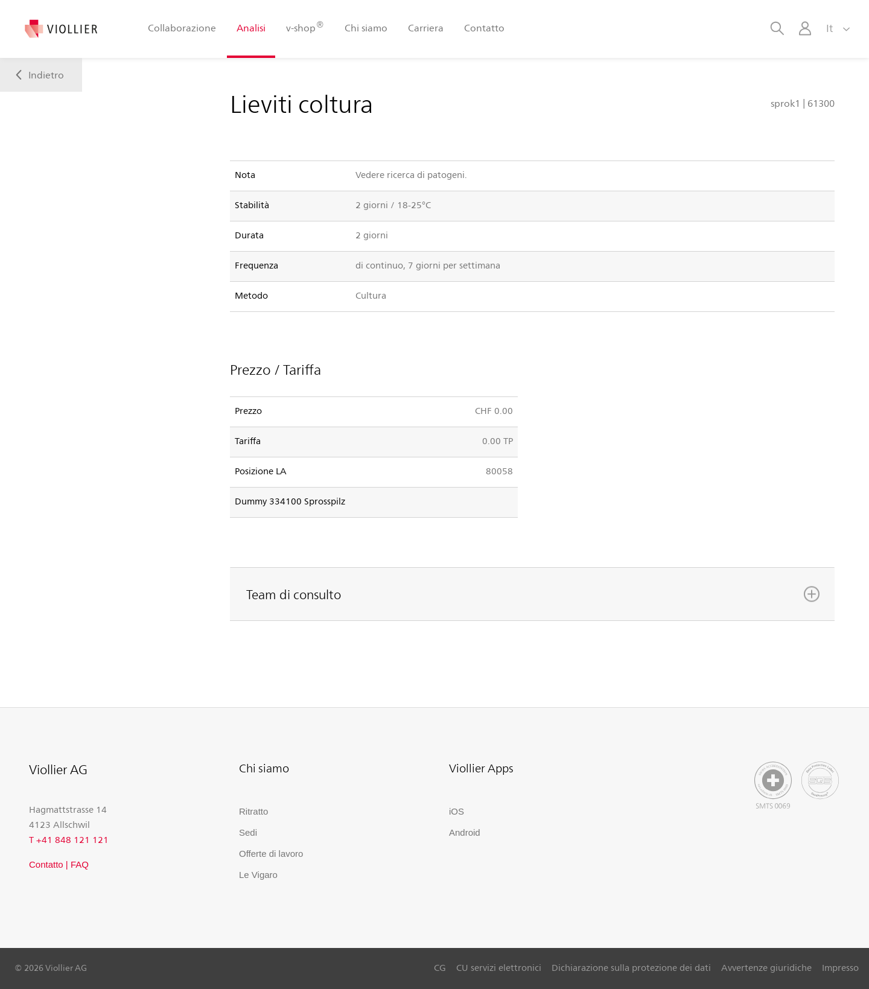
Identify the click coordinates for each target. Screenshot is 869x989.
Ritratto (253, 811)
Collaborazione (182, 27)
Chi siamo (366, 27)
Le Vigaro (258, 875)
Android (464, 832)
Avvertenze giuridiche (766, 967)
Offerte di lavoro (271, 853)
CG (440, 967)
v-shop (304, 27)
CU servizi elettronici (498, 967)
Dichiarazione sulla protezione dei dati (631, 967)
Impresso (840, 967)
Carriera (426, 27)
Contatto (484, 27)
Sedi (248, 832)
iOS (456, 811)
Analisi (251, 27)
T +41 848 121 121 (69, 839)
